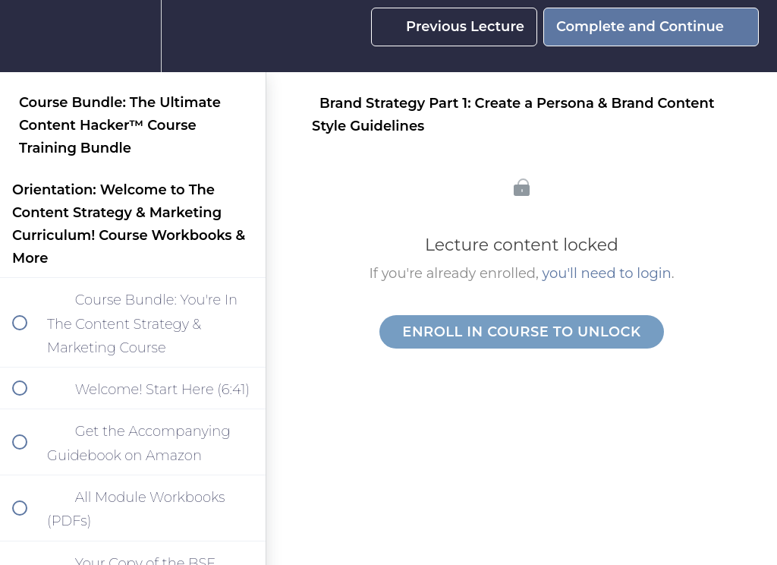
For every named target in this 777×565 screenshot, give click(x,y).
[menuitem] (133, 36)
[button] (28, 36)
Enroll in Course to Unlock (521, 332)
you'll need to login (607, 273)
